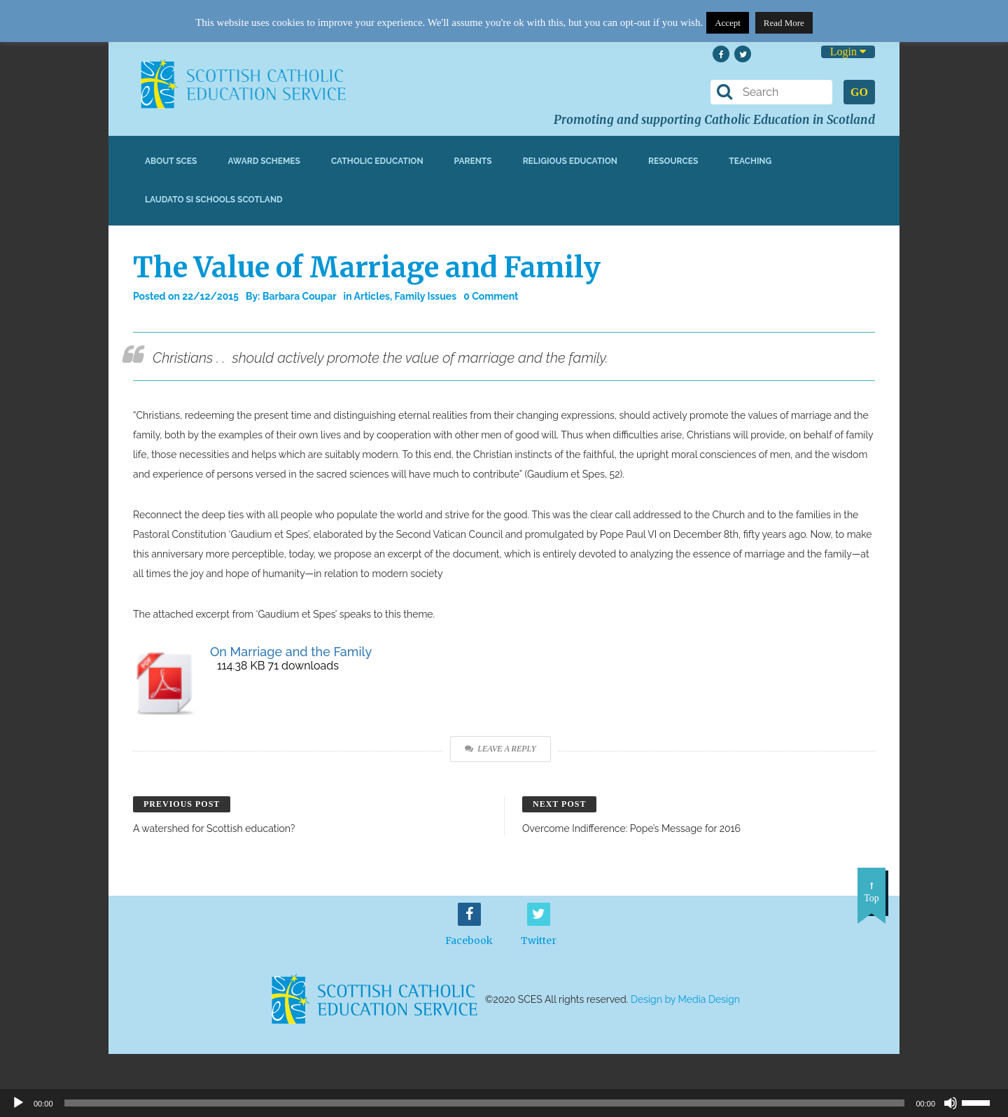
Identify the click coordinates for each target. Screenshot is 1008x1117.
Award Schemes (263, 161)
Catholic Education (377, 161)
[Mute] (951, 1103)
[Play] (18, 1103)
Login (848, 51)
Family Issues (426, 296)
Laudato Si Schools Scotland (214, 199)
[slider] (981, 1101)
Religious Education (570, 161)
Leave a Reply (500, 749)
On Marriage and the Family (291, 651)
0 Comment (490, 296)
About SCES (171, 161)
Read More (784, 23)
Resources (673, 161)
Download (846, 666)
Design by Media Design (685, 999)
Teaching (750, 161)
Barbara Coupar (299, 296)
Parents (473, 161)
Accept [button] (728, 23)
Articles (372, 296)
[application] (504, 1103)
